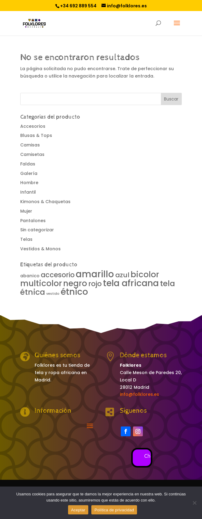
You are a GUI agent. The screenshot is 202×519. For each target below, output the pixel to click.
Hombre (29, 183)
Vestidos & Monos (40, 249)
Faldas (27, 164)
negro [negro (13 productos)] (75, 283)
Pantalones (33, 221)
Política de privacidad (114, 510)
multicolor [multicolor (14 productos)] (41, 283)
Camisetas (32, 154)
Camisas (30, 145)
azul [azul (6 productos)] (122, 275)
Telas (26, 239)
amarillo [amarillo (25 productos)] (95, 274)
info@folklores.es (139, 394)
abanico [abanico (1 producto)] (30, 276)
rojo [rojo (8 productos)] (95, 284)
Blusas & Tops (36, 135)
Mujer (26, 211)
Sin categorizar (37, 230)
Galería (28, 173)
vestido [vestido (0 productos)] (52, 293)
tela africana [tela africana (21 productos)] (131, 283)
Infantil (28, 192)
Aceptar (78, 510)
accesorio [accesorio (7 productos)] (57, 275)
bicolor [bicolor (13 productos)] (145, 274)
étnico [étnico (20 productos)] (74, 292)
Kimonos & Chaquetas (45, 202)
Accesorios (32, 126)
